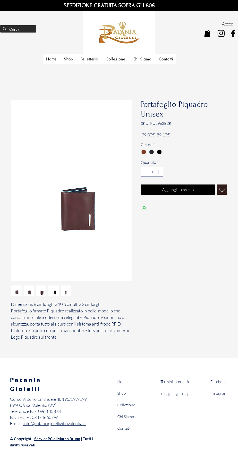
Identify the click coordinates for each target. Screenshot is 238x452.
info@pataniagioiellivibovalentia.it (54, 423)
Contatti (124, 428)
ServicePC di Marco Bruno (57, 438)
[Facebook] (233, 33)
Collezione (126, 404)
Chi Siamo (125, 416)
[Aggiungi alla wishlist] (222, 189)
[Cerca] (17, 29)
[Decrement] (145, 171)
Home (122, 381)
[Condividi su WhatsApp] (144, 208)
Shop (121, 393)
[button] (207, 33)
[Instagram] (221, 33)
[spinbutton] (152, 171)
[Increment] (159, 171)
